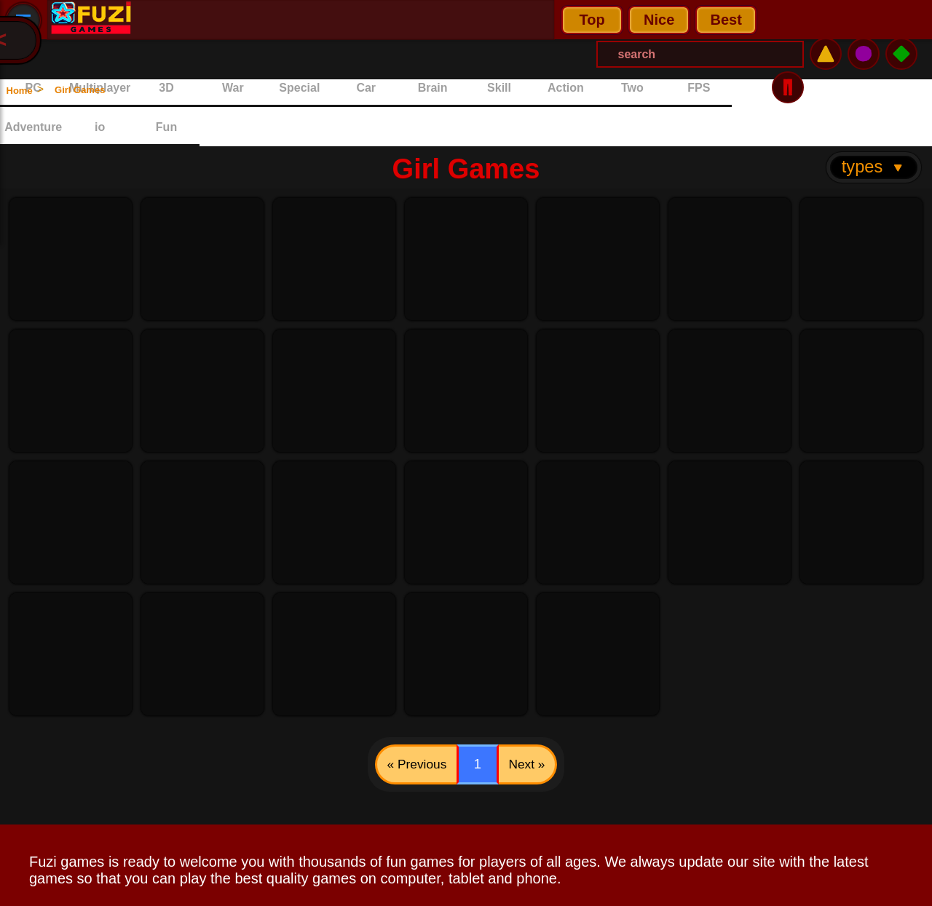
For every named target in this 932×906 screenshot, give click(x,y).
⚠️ (825, 19)
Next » (551, 704)
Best (309, 20)
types (873, 99)
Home (27, 89)
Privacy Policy (68, 884)
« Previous (397, 704)
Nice (242, 20)
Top (175, 20)
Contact (159, 884)
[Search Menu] (484, 20)
